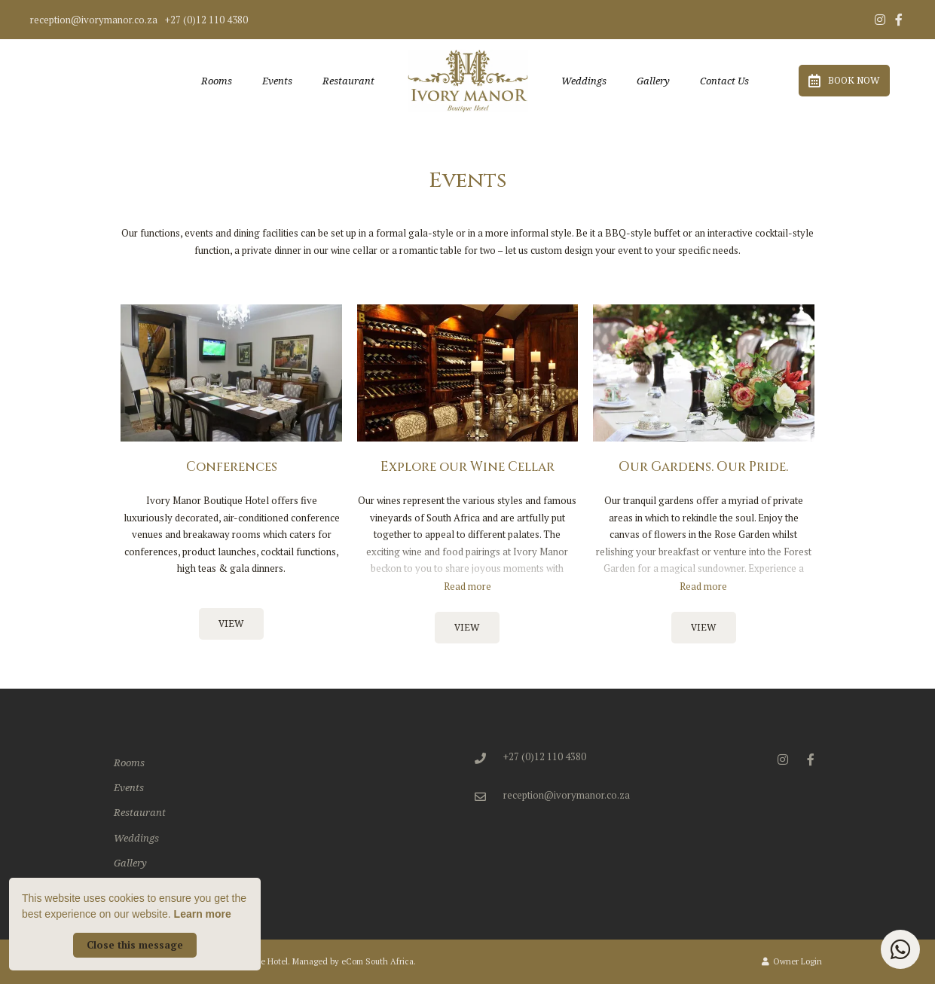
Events (277, 80)
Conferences (231, 466)
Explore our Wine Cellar (467, 466)
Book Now (844, 80)
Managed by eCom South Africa (353, 961)
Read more (467, 586)
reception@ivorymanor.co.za (93, 20)
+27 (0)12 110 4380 (206, 20)
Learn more (202, 914)
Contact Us (724, 80)
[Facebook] (899, 20)
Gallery (653, 80)
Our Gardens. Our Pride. (703, 466)
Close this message (135, 945)
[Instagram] (880, 20)
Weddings (584, 80)
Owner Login (792, 961)
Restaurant (348, 80)
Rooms (216, 80)
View (231, 623)
